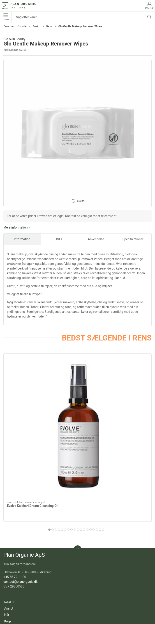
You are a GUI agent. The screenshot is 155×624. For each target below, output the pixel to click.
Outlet (8, 555)
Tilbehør (10, 543)
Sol (6, 536)
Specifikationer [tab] (133, 239)
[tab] (68, 431)
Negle (8, 530)
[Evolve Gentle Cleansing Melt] (77, 377)
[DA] (19, 5)
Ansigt (36, 26)
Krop (7, 523)
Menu (5, 17)
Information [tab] (22, 239)
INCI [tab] (59, 239)
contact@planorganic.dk (20, 484)
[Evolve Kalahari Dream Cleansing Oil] (27, 377)
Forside (22, 26)
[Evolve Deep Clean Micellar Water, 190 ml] (128, 377)
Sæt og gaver (13, 549)
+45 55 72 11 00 (14, 479)
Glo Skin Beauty (14, 39)
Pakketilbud (12, 575)
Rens (49, 26)
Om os (9, 594)
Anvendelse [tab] (96, 239)
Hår (6, 517)
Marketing (11, 562)
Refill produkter (14, 568)
